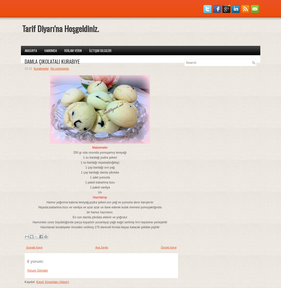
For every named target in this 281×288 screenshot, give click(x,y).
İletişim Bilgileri (100, 50)
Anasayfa (31, 50)
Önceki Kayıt (168, 247)
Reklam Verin (73, 50)
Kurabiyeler (41, 68)
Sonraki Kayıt (34, 247)
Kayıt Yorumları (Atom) (52, 282)
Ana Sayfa (101, 247)
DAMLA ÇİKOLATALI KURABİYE (52, 61)
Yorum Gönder (37, 270)
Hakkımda (50, 50)
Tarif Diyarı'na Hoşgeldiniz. (60, 28)
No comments (60, 68)
